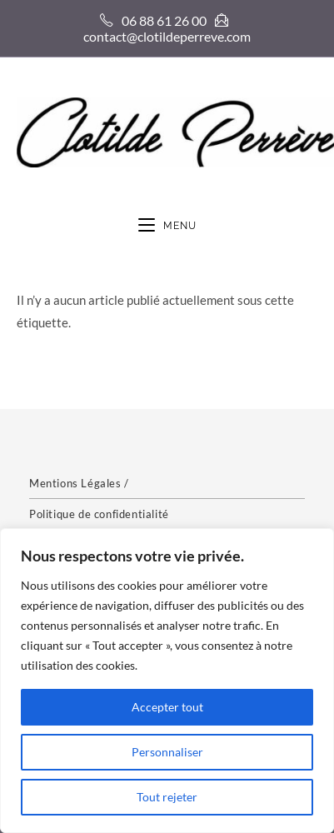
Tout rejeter (167, 797)
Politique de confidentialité (99, 514)
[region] (167, 680)
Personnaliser (167, 752)
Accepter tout (167, 707)
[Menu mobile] (167, 226)
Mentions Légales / (79, 483)
